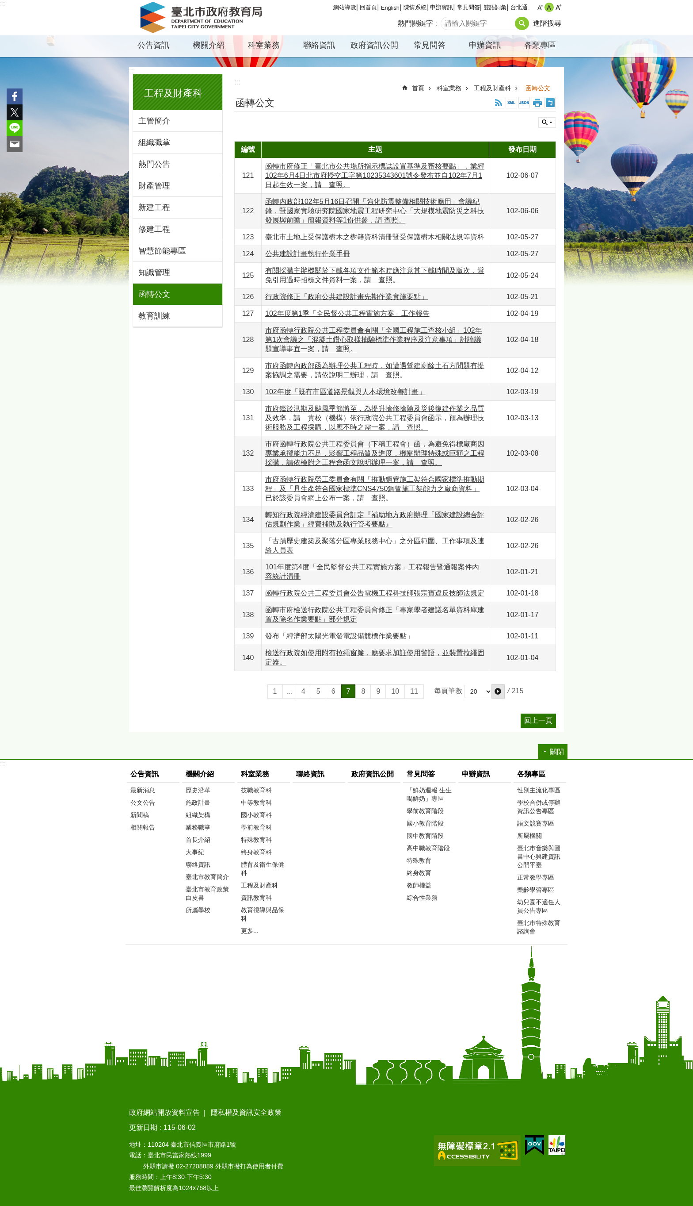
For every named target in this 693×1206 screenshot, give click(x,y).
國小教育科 (256, 814)
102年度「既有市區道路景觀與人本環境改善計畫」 (345, 392)
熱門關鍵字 (415, 23)
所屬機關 (529, 835)
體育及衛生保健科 (262, 868)
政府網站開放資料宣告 (164, 1112)
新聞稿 (139, 814)
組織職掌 (154, 142)
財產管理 (154, 185)
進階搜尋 (547, 23)
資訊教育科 (256, 897)
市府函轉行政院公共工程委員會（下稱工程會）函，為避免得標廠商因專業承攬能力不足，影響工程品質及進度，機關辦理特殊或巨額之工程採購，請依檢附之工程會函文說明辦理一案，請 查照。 (374, 453)
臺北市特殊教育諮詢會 (538, 927)
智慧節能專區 (162, 250)
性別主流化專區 (538, 790)
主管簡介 (154, 120)
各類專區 (540, 45)
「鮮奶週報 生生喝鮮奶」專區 (429, 794)
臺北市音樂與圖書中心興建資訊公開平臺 (538, 856)
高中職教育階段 (428, 848)
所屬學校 (198, 910)
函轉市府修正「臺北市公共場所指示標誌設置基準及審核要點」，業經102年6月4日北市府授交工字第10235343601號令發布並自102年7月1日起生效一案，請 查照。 (374, 175)
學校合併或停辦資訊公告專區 (538, 806)
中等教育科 (256, 802)
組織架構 (198, 814)
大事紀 (195, 852)
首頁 (418, 88)
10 (395, 691)
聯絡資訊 (319, 45)
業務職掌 (198, 827)
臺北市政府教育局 (203, 17)
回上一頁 (538, 720)
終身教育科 (256, 852)
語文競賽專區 (535, 823)
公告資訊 (153, 45)
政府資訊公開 (374, 45)
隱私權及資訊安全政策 (246, 1112)
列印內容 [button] (537, 102)
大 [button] (558, 7)
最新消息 (142, 790)
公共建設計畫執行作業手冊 (307, 253)
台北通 (519, 7)
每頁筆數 (448, 691)
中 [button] (549, 7)
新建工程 (154, 207)
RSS (498, 102)
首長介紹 (198, 839)
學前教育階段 (425, 810)
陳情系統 (415, 7)
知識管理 (154, 272)
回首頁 (368, 7)
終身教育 (419, 872)
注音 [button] (550, 102)
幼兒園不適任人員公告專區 (538, 906)
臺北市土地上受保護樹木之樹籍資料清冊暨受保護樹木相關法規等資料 (374, 237)
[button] (498, 691)
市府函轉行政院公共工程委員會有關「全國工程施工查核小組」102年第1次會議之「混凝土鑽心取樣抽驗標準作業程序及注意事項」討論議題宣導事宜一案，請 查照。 (373, 339)
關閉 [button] (547, 122)
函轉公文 (154, 294)
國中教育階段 (425, 835)
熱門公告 (154, 164)
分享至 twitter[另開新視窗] (15, 112)
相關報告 (142, 827)
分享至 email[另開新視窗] (15, 144)
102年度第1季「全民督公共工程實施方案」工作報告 (347, 313)
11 (414, 691)
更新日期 (143, 1127)
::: (3, 4)
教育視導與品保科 (262, 914)
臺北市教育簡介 (207, 876)
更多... (250, 930)
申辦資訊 (441, 7)
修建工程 (154, 229)
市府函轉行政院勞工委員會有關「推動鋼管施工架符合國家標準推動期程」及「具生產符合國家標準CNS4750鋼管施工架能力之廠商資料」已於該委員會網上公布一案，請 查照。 (374, 489)
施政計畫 (198, 802)
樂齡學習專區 (535, 889)
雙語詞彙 (495, 7)
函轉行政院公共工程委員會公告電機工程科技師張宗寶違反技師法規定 (374, 593)
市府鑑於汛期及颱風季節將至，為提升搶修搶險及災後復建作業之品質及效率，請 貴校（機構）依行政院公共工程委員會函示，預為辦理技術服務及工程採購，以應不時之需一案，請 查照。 (374, 418)
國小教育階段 (425, 823)
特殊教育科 (256, 839)
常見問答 (468, 7)
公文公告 (142, 802)
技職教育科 (256, 790)
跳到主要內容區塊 (4, 4)
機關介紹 (209, 45)
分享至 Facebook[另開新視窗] (15, 96)
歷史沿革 (198, 790)
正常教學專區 (535, 877)
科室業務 (264, 45)
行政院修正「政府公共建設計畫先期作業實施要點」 (346, 296)
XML (511, 102)
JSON (524, 102)
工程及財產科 (173, 93)
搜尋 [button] (522, 23)
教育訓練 (154, 315)
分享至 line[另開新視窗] (15, 128)
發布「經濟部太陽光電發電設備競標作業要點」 (339, 636)
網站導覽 (344, 7)
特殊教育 (419, 860)
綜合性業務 (422, 897)
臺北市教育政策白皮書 (207, 893)
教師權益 (419, 885)
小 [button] (539, 7)
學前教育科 (256, 827)
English (390, 7)
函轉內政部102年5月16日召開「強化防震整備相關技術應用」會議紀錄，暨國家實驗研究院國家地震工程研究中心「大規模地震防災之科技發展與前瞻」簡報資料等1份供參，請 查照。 (374, 211)
